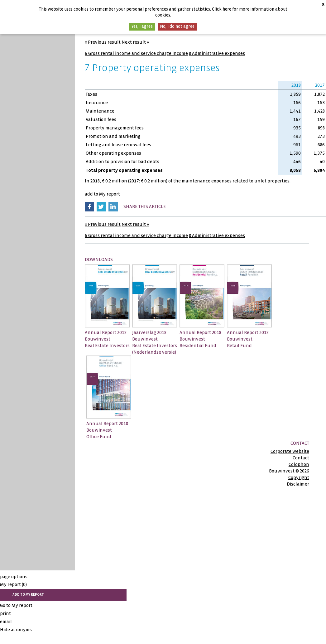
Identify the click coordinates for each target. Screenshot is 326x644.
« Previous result (103, 42)
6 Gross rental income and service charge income (136, 53)
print (5, 613)
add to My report (102, 193)
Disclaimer (298, 484)
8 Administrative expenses (217, 53)
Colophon (299, 464)
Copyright (298, 477)
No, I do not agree (177, 26)
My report (13, 584)
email (6, 621)
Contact (301, 457)
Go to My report (16, 605)
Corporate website (290, 451)
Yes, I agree (142, 26)
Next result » (135, 42)
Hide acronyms (16, 629)
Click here (221, 9)
